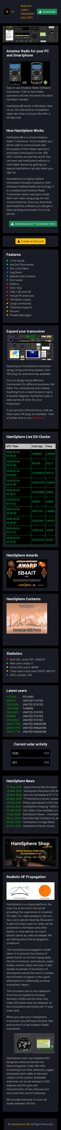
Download (47, 11)
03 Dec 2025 (31, 826)
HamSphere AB (20, 1124)
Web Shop (38, 418)
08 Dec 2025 (31, 822)
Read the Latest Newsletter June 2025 (27, 11)
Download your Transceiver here (33, 224)
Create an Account (30, 241)
